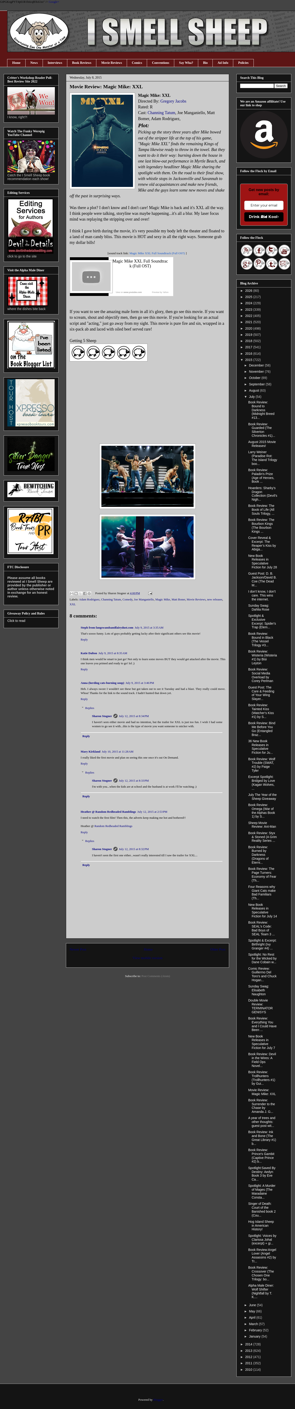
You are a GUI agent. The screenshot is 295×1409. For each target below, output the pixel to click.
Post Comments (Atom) (156, 976)
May (252, 1311)
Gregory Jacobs (173, 101)
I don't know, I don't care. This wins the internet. (262, 595)
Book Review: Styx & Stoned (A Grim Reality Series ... (262, 837)
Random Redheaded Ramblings (113, 826)
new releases (214, 599)
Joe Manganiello (144, 599)
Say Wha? (186, 63)
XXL (73, 604)
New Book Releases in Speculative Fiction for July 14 (262, 910)
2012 (249, 1357)
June (253, 1305)
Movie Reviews (111, 63)
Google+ (54, 1)
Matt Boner (178, 599)
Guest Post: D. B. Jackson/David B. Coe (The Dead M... (262, 579)
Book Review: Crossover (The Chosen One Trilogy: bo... (261, 1273)
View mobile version (147, 958)
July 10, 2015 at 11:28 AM (117, 751)
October (255, 378)
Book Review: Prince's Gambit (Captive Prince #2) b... (261, 1155)
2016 (249, 353)
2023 (249, 309)
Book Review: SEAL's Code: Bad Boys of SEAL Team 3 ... (261, 928)
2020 (249, 328)
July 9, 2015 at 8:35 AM (112, 653)
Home (16, 63)
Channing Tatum (161, 112)
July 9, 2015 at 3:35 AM (149, 627)
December (257, 365)
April (252, 1317)
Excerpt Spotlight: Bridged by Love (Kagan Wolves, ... (261, 782)
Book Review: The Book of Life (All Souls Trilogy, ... (261, 509)
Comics (137, 63)
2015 (249, 360)
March (254, 1324)
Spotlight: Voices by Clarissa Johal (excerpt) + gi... (262, 1239)
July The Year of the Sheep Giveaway (262, 797)
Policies (243, 63)
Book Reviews (81, 63)
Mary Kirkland (90, 751)
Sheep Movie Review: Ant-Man (262, 825)
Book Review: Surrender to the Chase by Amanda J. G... (261, 1106)
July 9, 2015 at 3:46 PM (140, 683)
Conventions (160, 63)
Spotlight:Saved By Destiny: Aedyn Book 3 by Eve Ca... (261, 1173)
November (257, 371)
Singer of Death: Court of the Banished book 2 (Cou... (262, 1209)
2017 (249, 347)
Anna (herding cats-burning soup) (102, 683)
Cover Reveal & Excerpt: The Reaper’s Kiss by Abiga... (262, 543)
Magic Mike (162, 599)
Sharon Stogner (102, 716)
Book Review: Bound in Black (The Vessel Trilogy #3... (260, 639)
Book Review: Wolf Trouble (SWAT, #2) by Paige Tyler (261, 764)
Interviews (55, 63)
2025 (249, 297)
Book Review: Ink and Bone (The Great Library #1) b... (262, 1137)
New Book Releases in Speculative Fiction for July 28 (262, 561)
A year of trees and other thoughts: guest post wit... (261, 1122)
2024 (249, 303)
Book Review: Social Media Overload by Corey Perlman (260, 675)
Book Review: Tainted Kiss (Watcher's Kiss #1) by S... (261, 710)
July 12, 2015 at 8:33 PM (134, 780)
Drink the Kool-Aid (264, 217)
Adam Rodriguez (89, 599)
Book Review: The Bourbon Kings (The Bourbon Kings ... (261, 525)
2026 (249, 290)
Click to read (16, 621)
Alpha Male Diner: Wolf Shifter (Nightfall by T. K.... (261, 1291)
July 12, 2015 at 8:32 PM (134, 849)
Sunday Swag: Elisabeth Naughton (258, 990)
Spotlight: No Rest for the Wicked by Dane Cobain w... (262, 958)
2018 (249, 341)
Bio (205, 63)
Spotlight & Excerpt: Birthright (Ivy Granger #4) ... (262, 944)
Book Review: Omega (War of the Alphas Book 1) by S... (261, 810)
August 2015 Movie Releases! (262, 444)
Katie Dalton (89, 653)
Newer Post (78, 949)
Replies (89, 708)
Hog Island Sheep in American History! (261, 1225)
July (252, 397)
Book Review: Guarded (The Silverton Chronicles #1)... (261, 429)
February (256, 1330)
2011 (249, 1363)
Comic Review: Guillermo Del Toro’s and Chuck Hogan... (262, 974)
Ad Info (223, 63)
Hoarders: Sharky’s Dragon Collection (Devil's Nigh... (262, 493)
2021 (249, 322)
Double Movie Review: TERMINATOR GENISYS (260, 1006)
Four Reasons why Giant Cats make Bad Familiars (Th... (262, 892)
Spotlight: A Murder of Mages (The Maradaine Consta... (261, 1191)
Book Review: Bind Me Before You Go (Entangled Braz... (261, 728)
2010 (249, 1369)
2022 (249, 316)
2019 (249, 335)
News (34, 63)
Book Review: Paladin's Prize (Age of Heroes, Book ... (261, 475)
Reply (84, 639)
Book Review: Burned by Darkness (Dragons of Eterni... (258, 854)
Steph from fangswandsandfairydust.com (107, 627)
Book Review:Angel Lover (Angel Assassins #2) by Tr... (262, 1255)
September (257, 384)
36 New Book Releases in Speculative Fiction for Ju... (260, 746)
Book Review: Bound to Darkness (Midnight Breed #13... (261, 409)
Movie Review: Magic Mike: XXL (262, 1092)
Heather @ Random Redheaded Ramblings (108, 811)
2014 (249, 1344)
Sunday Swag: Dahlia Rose (258, 607)
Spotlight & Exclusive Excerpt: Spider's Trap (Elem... (262, 621)
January (255, 1336)
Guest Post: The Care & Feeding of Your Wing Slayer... (261, 693)
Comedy (128, 599)
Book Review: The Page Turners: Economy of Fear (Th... (262, 874)
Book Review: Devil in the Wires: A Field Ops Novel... (262, 1059)
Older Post (217, 949)
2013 (249, 1351)
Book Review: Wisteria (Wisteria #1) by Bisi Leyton (262, 657)
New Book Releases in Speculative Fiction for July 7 (261, 1042)
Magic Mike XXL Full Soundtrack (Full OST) (157, 253)
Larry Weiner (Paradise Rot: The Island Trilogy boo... (262, 457)
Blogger (158, 1399)
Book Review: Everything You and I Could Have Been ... (262, 1024)
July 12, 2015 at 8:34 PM (134, 716)
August (254, 390)
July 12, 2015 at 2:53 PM (152, 811)
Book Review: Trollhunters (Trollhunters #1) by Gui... (261, 1077)
